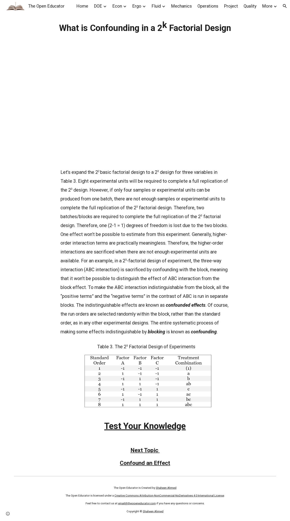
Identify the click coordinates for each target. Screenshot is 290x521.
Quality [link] (250, 6)
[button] (285, 6)
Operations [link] (207, 6)
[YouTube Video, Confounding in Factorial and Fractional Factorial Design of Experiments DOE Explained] (145, 106)
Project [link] (231, 6)
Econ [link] (117, 6)
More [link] (267, 6)
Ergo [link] (136, 6)
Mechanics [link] (181, 6)
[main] (145, 26)
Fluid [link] (156, 6)
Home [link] (82, 6)
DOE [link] (98, 6)
